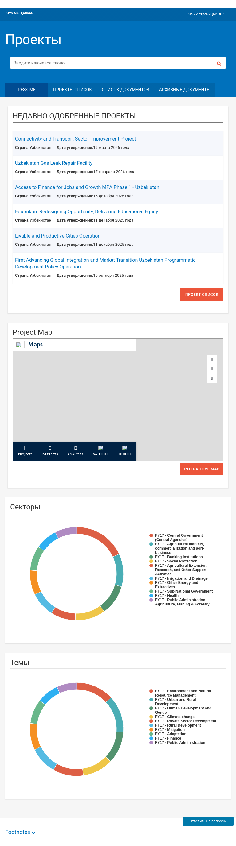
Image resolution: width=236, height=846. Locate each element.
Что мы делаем (20, 13)
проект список (201, 294)
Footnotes (17, 832)
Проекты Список (72, 89)
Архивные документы (184, 89)
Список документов (125, 89)
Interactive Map (202, 469)
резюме (27, 89)
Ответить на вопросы (207, 821)
